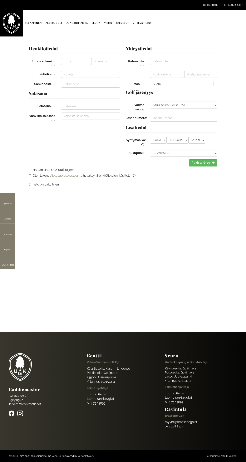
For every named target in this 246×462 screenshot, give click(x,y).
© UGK (13, 456)
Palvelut (122, 23)
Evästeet (232, 456)
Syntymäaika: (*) (136, 142)
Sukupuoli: (136, 153)
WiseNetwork (86, 456)
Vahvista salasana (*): (42, 118)
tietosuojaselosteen (65, 175)
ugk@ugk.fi (16, 400)
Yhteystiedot (142, 23)
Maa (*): (139, 84)
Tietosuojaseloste (215, 456)
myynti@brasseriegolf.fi (181, 422)
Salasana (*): (46, 106)
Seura (96, 23)
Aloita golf (54, 23)
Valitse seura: (139, 107)
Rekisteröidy (211, 4)
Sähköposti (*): (44, 84)
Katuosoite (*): (136, 64)
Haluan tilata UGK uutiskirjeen (53, 170)
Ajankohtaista (77, 23)
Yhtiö (108, 23)
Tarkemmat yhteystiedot (25, 404)
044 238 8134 (174, 426)
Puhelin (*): (47, 74)
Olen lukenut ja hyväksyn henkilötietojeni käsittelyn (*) (84, 175)
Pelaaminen (33, 23)
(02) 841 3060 (17, 395)
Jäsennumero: (136, 118)
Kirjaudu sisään (233, 4)
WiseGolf (57, 456)
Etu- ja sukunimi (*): (43, 64)
